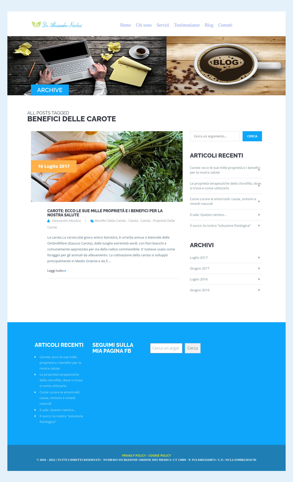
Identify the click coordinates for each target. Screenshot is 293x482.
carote (145, 221)
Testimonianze (187, 25)
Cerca (193, 348)
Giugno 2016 (200, 290)
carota (133, 221)
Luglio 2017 (199, 257)
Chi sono (144, 25)
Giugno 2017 (200, 268)
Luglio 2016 (199, 279)
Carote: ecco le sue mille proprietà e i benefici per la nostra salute (104, 213)
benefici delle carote (110, 221)
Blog (209, 25)
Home (125, 25)
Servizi (163, 25)
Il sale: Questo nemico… (208, 214)
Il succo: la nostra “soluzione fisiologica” (220, 225)
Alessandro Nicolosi (66, 221)
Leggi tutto (55, 270)
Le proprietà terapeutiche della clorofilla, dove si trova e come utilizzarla (225, 185)
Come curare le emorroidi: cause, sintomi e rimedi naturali (223, 201)
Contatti (225, 25)
